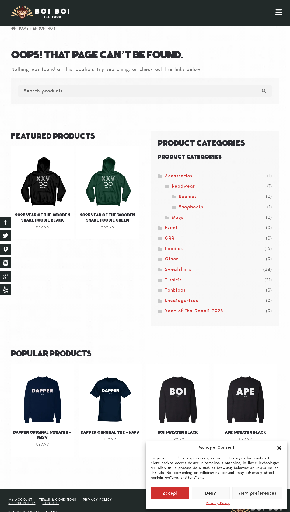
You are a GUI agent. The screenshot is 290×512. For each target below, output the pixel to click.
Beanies (188, 196)
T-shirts (173, 280)
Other (171, 259)
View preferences (257, 493)
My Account (20, 500)
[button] (279, 448)
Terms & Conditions (57, 500)
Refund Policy (21, 503)
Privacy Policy (218, 503)
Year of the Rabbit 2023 (194, 311)
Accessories (178, 176)
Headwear (183, 186)
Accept (170, 493)
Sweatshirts (178, 269)
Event (171, 228)
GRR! (170, 238)
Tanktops (175, 290)
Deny (210, 493)
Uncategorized (182, 301)
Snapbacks (191, 207)
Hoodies (174, 249)
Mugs (177, 217)
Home (23, 28)
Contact (50, 503)
